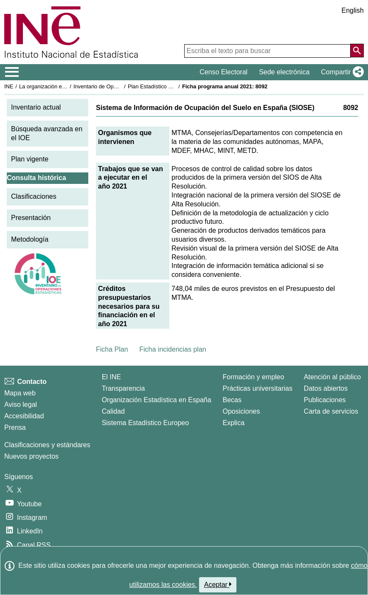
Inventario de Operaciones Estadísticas (120, 86)
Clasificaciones (33, 196)
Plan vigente (29, 159)
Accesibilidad (24, 416)
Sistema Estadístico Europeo (145, 422)
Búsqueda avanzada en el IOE (46, 133)
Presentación (31, 217)
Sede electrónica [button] (284, 72)
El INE (111, 377)
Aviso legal (20, 404)
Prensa (15, 427)
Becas (231, 399)
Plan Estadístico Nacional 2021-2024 (172, 86)
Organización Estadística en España (156, 399)
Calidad (113, 411)
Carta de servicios (331, 411)
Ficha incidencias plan (172, 349)
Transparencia (123, 388)
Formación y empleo (253, 377)
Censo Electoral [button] (223, 72)
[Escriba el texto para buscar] (267, 51)
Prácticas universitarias (257, 388)
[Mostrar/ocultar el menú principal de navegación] (12, 72)
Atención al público (332, 377)
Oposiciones (241, 411)
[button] (340, 72)
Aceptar (218, 584)
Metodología (29, 239)
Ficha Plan (112, 349)
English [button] (353, 10)
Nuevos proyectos (31, 456)
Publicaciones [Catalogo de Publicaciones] (325, 399)
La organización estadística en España (65, 86)
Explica (233, 422)
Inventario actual (36, 107)
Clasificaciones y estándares (47, 444)
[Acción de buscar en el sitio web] (357, 50)
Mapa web (20, 393)
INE (8, 86)
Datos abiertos (326, 388)
